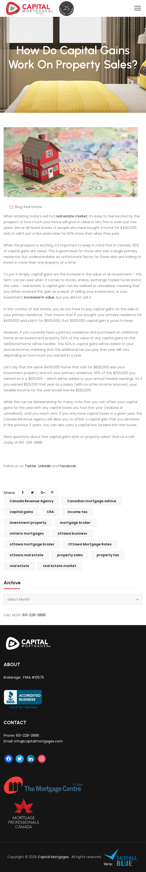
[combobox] (73, 599)
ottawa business (72, 533)
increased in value (39, 297)
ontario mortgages (27, 533)
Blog (18, 206)
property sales (70, 555)
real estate (19, 565)
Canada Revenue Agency (31, 501)
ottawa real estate (26, 555)
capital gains (21, 511)
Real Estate (32, 206)
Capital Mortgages (53, 856)
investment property (28, 522)
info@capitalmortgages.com (38, 741)
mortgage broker (75, 522)
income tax (78, 511)
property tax (108, 555)
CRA (50, 511)
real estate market (71, 216)
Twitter (30, 466)
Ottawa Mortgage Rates (90, 544)
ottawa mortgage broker (32, 544)
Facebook (68, 466)
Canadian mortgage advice (91, 501)
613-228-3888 (34, 615)
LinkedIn (44, 466)
